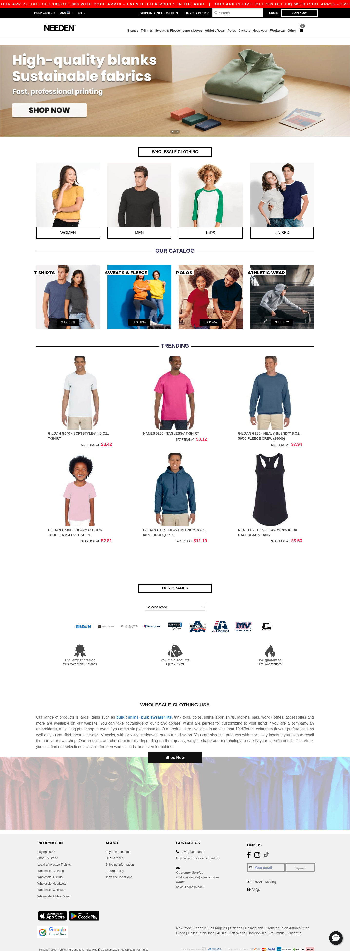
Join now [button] (299, 13)
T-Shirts (147, 30)
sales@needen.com (191, 876)
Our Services (115, 847)
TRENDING (175, 339)
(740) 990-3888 (194, 841)
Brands (132, 30)
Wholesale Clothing (52, 860)
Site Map (92, 938)
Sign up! (300, 857)
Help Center (44, 13)
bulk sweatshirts (156, 710)
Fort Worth (237, 922)
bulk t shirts (127, 710)
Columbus (277, 922)
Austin (221, 922)
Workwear (277, 30)
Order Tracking (264, 871)
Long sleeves (192, 30)
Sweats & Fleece (167, 30)
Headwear (260, 30)
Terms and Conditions (71, 938)
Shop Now (175, 750)
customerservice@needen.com (199, 866)
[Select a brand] (175, 599)
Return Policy (116, 860)
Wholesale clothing (169, 697)
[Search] (238, 13)
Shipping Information (159, 13)
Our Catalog (175, 243)
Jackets (244, 30)
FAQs (255, 879)
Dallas (192, 922)
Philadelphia (254, 917)
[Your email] (266, 856)
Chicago (236, 917)
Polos (231, 30)
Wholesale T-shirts (51, 866)
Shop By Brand (48, 847)
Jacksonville (257, 922)
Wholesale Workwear (53, 879)
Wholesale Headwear (53, 872)
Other (292, 30)
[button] (336, 938)
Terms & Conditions (120, 866)
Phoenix (200, 917)
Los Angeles (218, 917)
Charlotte (294, 922)
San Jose (207, 922)
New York (183, 917)
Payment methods (119, 841)
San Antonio (291, 917)
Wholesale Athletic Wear (55, 885)
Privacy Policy (47, 938)
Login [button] (273, 13)
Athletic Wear (215, 30)
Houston (273, 917)
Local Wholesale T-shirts (55, 853)
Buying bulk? (197, 13)
